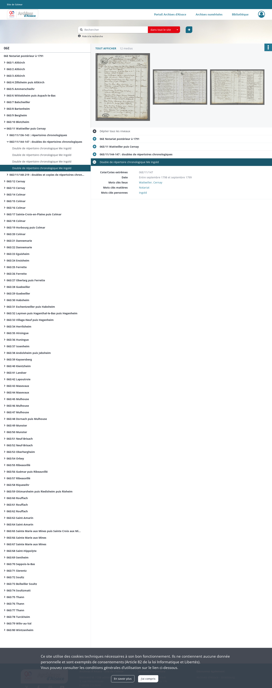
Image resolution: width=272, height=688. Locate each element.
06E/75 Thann (15, 597)
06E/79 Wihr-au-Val (19, 623)
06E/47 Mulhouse (18, 412)
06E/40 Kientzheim (19, 366)
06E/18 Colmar (16, 221)
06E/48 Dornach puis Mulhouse (27, 419)
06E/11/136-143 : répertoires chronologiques (38, 135)
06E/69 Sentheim (18, 557)
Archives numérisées (209, 14)
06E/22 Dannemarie (19, 247)
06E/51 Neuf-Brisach (20, 438)
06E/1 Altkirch (16, 62)
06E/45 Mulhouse (18, 399)
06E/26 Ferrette (17, 273)
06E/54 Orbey (15, 458)
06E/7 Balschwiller (18, 102)
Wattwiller (145, 182)
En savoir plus (123, 678)
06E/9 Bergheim (17, 115)
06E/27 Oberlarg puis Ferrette (26, 280)
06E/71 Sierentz (17, 570)
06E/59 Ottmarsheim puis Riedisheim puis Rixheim (40, 491)
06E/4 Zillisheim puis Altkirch (25, 82)
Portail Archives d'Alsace (170, 14)
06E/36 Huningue (18, 339)
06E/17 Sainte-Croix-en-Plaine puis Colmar (34, 214)
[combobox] (164, 29)
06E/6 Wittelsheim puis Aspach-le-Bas (31, 95)
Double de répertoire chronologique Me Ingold (41, 148)
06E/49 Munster (17, 425)
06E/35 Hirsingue (18, 333)
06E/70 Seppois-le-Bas (21, 564)
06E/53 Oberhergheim (21, 452)
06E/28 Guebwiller (18, 287)
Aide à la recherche (92, 36)
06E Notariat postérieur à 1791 (23, 56)
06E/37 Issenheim (18, 346)
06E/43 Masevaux (18, 386)
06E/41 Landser (16, 372)
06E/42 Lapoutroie (18, 379)
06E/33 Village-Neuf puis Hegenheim (30, 320)
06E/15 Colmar (16, 201)
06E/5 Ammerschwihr (21, 89)
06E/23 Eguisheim (18, 254)
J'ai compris (148, 678)
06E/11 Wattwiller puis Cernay (26, 128)
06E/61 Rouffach (17, 504)
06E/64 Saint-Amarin (20, 524)
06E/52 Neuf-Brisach (20, 445)
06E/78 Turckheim (18, 617)
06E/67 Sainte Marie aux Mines (26, 544)
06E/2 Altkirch (16, 69)
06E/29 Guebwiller (18, 293)
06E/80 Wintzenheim (20, 630)
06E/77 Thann (15, 610)
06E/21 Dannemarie (19, 240)
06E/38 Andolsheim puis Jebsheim (29, 353)
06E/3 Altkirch (16, 75)
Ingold (143, 192)
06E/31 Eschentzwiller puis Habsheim (31, 306)
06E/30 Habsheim (18, 300)
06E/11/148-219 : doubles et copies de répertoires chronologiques (47, 174)
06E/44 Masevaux (18, 392)
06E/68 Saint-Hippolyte (21, 551)
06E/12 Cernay (16, 181)
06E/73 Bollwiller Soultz (22, 584)
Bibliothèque (240, 14)
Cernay (157, 182)
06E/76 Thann (15, 603)
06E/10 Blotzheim (18, 122)
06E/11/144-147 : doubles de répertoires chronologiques (45, 141)
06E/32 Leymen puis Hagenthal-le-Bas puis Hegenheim (42, 313)
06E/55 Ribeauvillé (18, 465)
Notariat (144, 187)
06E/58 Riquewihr (18, 485)
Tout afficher (105, 48)
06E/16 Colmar (16, 207)
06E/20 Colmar (16, 234)
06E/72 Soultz (15, 577)
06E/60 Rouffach (17, 498)
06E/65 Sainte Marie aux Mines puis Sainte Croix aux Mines (44, 531)
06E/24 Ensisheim (18, 260)
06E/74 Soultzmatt (19, 590)
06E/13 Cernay (16, 188)
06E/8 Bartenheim (18, 108)
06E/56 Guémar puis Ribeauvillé (27, 471)
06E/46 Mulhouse (18, 405)
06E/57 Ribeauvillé (18, 478)
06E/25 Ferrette (17, 267)
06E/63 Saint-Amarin (20, 518)
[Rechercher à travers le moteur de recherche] (114, 30)
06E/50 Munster (17, 432)
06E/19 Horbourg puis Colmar (26, 227)
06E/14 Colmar (16, 194)
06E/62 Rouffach (17, 511)
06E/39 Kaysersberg (19, 359)
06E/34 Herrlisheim (19, 326)
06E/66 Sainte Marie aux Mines (26, 537)
